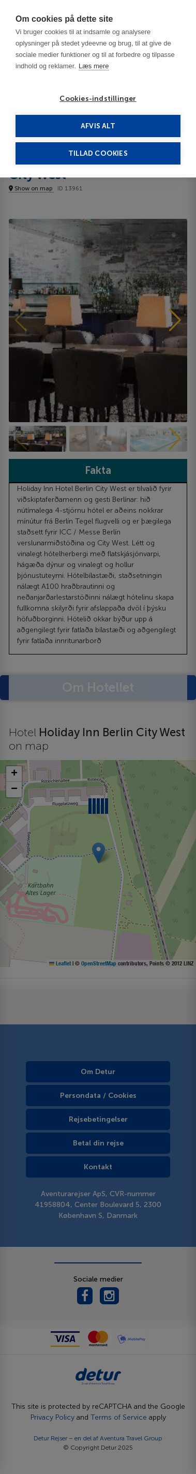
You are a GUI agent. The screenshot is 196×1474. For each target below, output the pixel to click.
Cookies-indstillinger (97, 98)
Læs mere (94, 66)
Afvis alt (98, 126)
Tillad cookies (98, 153)
